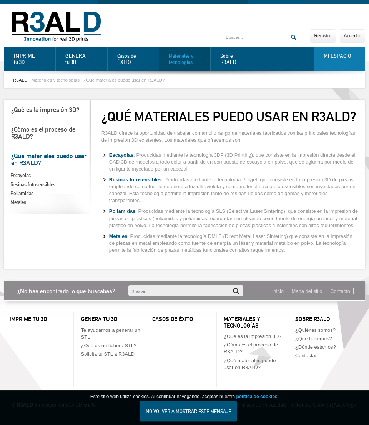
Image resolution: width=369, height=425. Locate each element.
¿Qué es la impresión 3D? (45, 110)
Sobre (239, 59)
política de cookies (256, 401)
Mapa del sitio (307, 291)
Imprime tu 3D (28, 319)
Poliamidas (21, 193)
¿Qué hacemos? (313, 338)
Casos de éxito (172, 319)
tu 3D (33, 59)
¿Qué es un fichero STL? (109, 345)
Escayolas (20, 175)
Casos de (136, 59)
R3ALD (20, 79)
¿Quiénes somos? (315, 330)
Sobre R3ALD (312, 319)
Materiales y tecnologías (181, 59)
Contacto (340, 291)
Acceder (352, 35)
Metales (18, 202)
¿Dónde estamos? (315, 347)
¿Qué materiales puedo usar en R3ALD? (124, 79)
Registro (322, 35)
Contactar (306, 355)
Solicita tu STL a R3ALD (108, 354)
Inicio (278, 291)
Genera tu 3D (99, 319)
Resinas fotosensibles (32, 184)
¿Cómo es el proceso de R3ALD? (43, 132)
